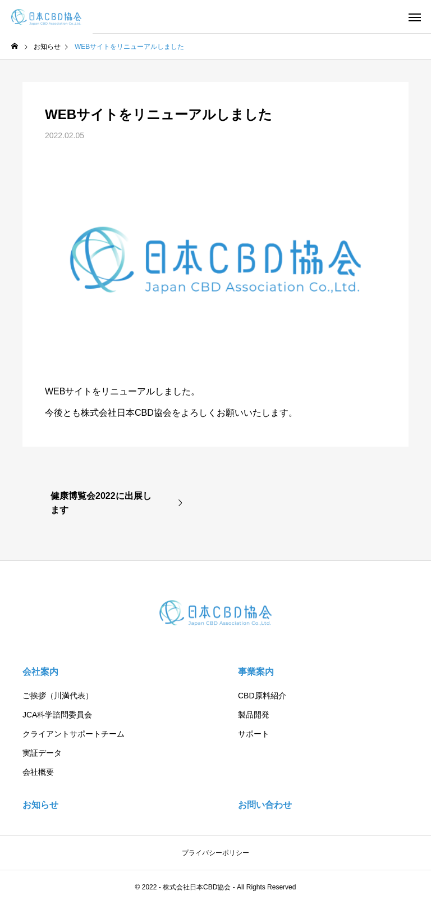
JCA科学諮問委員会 (57, 714)
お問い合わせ (265, 805)
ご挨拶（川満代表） (57, 695)
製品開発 (253, 714)
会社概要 (38, 771)
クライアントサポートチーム (73, 733)
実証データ (42, 752)
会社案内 (40, 671)
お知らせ (40, 805)
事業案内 (256, 671)
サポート (253, 733)
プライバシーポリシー (215, 853)
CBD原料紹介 (262, 695)
